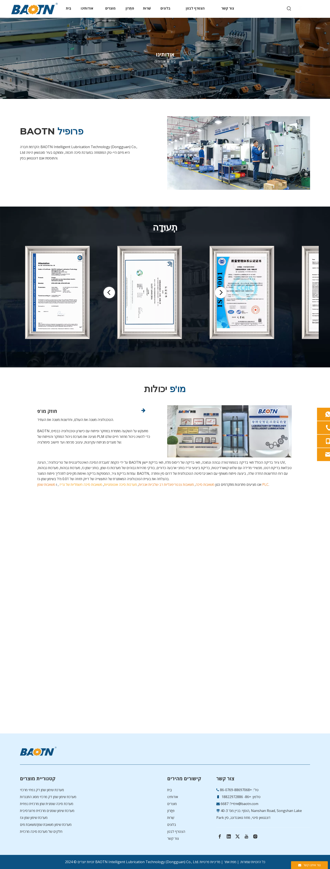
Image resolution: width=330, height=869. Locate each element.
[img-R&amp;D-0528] (229, 431)
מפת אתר (230, 861)
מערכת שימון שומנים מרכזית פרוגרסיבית (47, 810)
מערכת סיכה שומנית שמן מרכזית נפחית (46, 803)
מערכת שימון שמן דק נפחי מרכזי (42, 789)
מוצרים (172, 803)
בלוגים (171, 824)
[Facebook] (219, 836)
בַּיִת (169, 789)
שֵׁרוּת (170, 817)
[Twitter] (237, 836)
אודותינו (172, 796)
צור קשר (173, 838)
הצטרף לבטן (176, 831)
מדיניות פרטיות (210, 861)
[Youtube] (246, 836)
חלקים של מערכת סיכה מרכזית (41, 831)
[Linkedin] (228, 836)
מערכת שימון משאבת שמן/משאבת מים (45, 824)
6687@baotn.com (239, 803)
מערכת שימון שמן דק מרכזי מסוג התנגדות (48, 796)
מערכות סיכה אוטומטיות (120, 484)
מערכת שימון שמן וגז (33, 817)
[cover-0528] (238, 153)
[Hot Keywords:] (289, 9)
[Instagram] (255, 836)
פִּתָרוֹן (171, 810)
